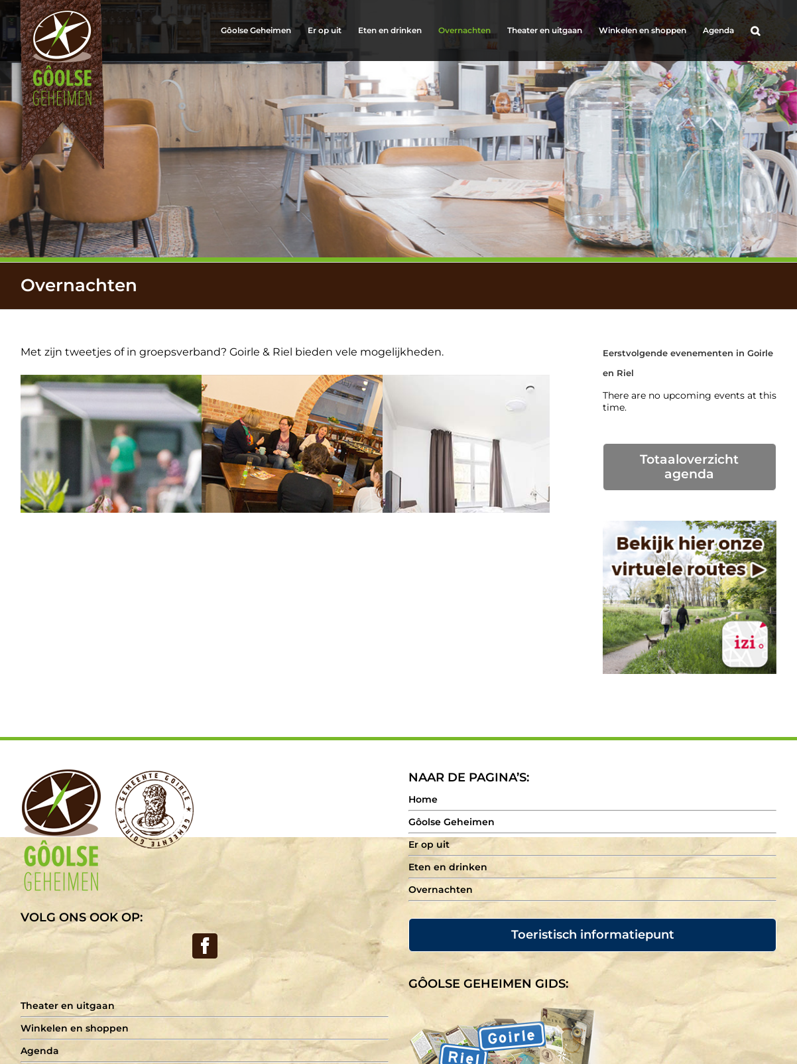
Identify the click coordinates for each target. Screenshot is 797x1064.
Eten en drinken (447, 867)
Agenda (40, 1051)
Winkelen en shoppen (75, 1028)
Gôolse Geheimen (451, 822)
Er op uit (429, 844)
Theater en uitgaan (68, 1006)
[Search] (755, 30)
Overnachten (440, 890)
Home (423, 799)
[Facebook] (204, 946)
